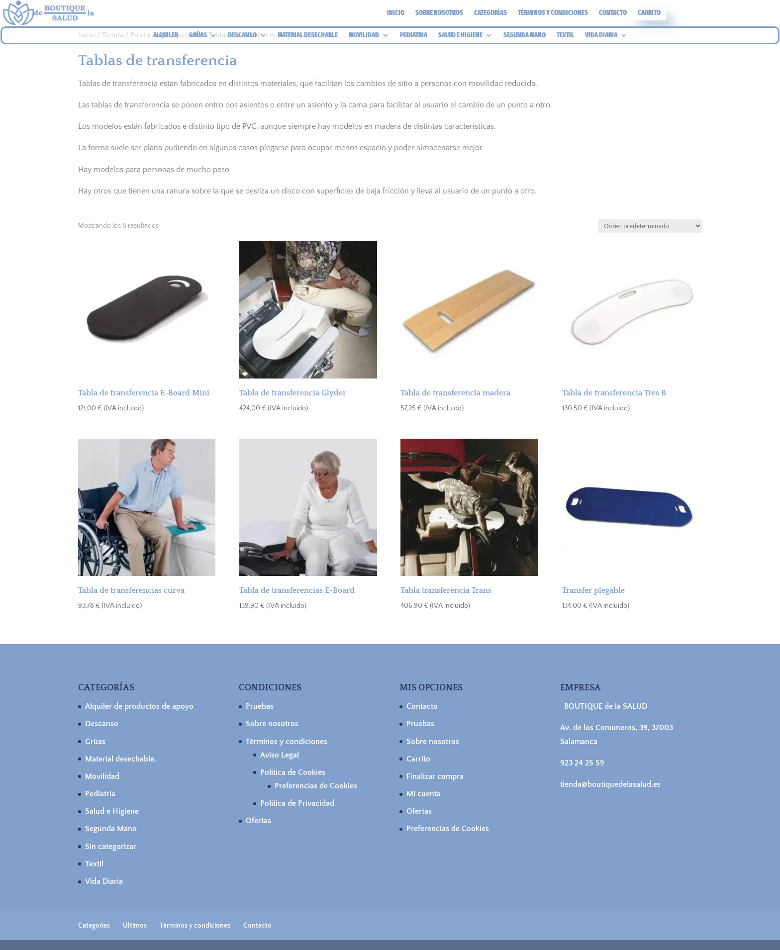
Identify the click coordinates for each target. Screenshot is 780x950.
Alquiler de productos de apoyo (139, 706)
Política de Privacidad (297, 803)
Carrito (649, 13)
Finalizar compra (435, 776)
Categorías (490, 13)
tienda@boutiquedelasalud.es (610, 784)
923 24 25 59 (582, 763)
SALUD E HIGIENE (460, 35)
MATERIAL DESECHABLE (308, 35)
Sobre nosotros (439, 13)
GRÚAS (198, 35)
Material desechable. (120, 759)
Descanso (101, 723)
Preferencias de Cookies (316, 785)
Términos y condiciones (553, 13)
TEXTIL (565, 35)
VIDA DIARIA (601, 35)
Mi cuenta (423, 793)
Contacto (613, 13)
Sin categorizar (110, 846)
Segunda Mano (111, 828)
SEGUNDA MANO (524, 35)
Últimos (135, 926)
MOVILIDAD (364, 35)
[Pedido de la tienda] (650, 226)
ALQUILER (165, 35)
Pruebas (260, 706)
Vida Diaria (104, 881)
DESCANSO (242, 35)
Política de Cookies (292, 772)
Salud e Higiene (112, 811)
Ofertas (258, 820)
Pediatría (100, 793)
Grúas (95, 741)
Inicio (395, 13)
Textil (94, 863)
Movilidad (102, 776)
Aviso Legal (279, 755)
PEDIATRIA (413, 35)
